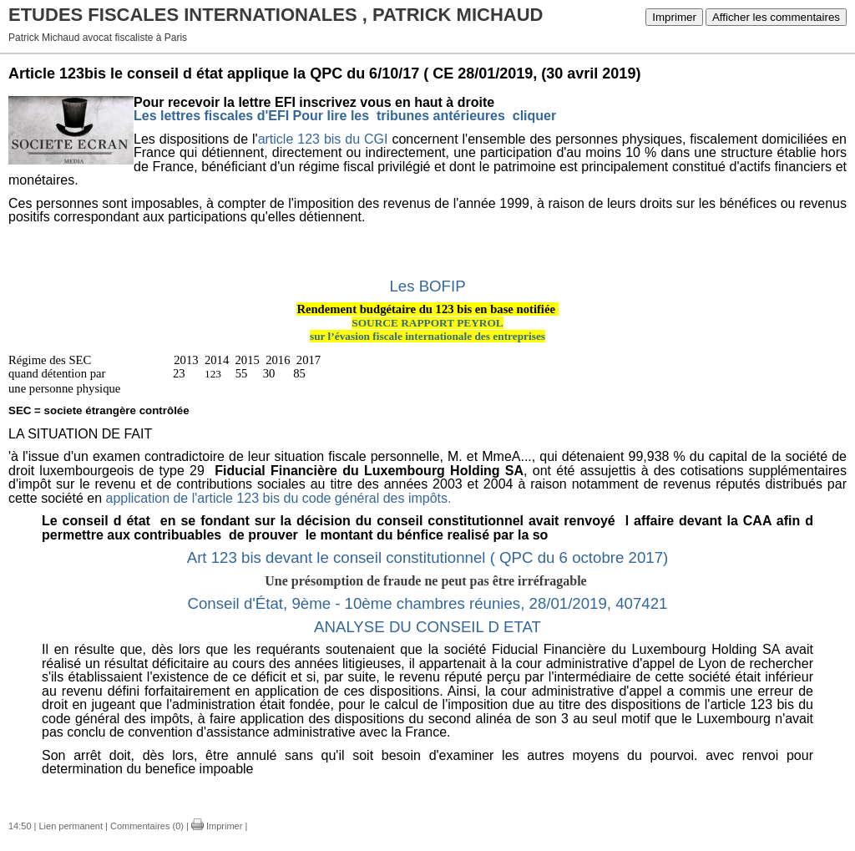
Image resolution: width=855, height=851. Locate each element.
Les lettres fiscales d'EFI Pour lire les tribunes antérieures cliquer (345, 116)
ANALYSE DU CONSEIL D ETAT (427, 627)
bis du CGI (356, 139)
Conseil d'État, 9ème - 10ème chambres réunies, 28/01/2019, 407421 (427, 603)
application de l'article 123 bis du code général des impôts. (276, 498)
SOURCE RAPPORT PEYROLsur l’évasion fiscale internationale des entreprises (427, 330)
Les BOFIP (427, 286)
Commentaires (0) (147, 826)
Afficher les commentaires (776, 17)
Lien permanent (71, 826)
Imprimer (674, 17)
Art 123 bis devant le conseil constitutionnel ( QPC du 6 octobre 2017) (428, 557)
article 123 (289, 139)
